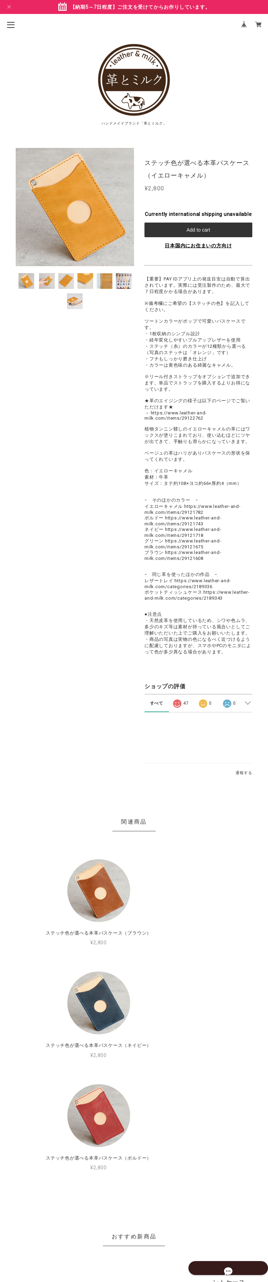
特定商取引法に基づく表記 (134, 1235)
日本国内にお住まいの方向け (198, 245)
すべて (156, 703)
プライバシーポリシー (134, 1224)
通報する (244, 773)
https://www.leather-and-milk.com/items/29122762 (175, 415)
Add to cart (198, 230)
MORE (198, 1131)
